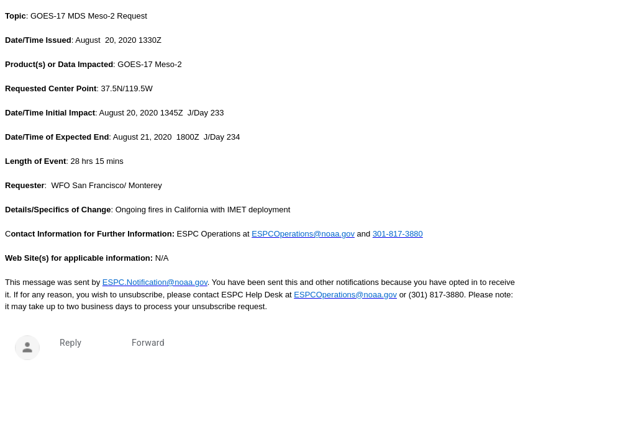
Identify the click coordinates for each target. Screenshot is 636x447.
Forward (148, 343)
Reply (70, 343)
